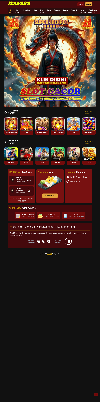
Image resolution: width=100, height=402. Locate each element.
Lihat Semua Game (89, 112)
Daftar (88, 4)
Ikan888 (49, 254)
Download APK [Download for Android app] (50, 195)
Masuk (80, 4)
